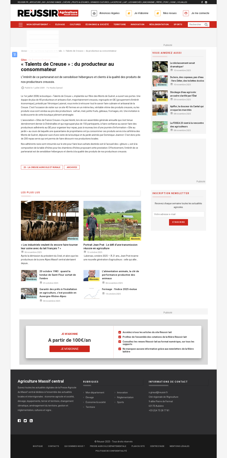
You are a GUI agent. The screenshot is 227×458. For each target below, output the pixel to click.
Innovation (138, 24)
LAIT (125, 2)
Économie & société (97, 24)
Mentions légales (179, 446)
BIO (44, 2)
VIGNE (173, 2)
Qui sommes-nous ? (74, 446)
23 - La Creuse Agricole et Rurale (42, 167)
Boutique (38, 446)
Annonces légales (109, 13)
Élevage (60, 24)
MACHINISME (149, 2)
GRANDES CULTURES (100, 2)
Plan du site (138, 446)
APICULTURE (35, 2)
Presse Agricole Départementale (108, 446)
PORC (166, 2)
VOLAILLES (182, 2)
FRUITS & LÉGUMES (80, 2)
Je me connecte (200, 13)
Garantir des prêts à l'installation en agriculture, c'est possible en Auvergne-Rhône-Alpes (58, 293)
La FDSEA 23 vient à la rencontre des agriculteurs (187, 125)
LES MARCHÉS (135, 2)
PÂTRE (159, 2)
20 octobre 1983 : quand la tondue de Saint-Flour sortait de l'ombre (57, 275)
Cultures (75, 24)
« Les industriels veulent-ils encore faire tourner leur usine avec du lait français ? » (49, 246)
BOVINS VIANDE (54, 2)
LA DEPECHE (116, 2)
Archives (72, 167)
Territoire (120, 24)
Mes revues (170, 13)
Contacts (53, 446)
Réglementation (159, 24)
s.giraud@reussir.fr (158, 392)
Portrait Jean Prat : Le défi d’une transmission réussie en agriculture (110, 246)
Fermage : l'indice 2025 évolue (119, 289)
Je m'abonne (141, 13)
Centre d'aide (157, 446)
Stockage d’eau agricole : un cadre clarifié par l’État (183, 94)
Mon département (39, 24)
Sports (178, 24)
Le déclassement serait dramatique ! (182, 65)
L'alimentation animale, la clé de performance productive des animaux (120, 275)
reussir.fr (23, 2)
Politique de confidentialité (111, 451)
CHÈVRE (66, 2)
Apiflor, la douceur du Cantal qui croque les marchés (187, 108)
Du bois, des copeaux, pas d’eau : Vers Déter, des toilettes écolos (187, 79)
